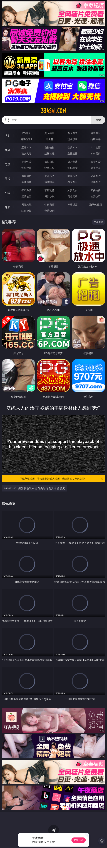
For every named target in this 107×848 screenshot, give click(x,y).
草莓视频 (73, 204)
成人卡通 (73, 161)
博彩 (7, 136)
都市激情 (26, 190)
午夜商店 (49, 204)
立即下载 (79, 840)
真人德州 (49, 133)
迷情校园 (26, 196)
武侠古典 (96, 190)
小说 (7, 193)
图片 (7, 178)
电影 (7, 164)
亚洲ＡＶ (26, 147)
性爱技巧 (96, 196)
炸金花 (49, 139)
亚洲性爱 (26, 161)
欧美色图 (73, 176)
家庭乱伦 (49, 190)
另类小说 (49, 196)
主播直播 (73, 153)
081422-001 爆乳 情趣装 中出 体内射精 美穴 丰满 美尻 (34, 488)
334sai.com (53, 110)
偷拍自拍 (49, 161)
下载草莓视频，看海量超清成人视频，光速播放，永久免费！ (62, 478)
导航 (7, 207)
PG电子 (26, 133)
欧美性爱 (96, 161)
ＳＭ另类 (96, 153)
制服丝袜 (26, 167)
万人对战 (73, 133)
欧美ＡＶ (73, 147)
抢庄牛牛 (96, 139)
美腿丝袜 (26, 182)
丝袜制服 (49, 153)
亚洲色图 (49, 176)
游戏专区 (96, 133)
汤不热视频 (95, 204)
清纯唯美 (49, 182)
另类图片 (96, 182)
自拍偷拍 (49, 147)
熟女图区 (73, 182)
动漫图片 (96, 176)
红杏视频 (26, 210)
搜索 (98, 120)
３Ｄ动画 (96, 147)
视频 (7, 150)
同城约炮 (26, 204)
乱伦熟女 (73, 167)
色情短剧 (49, 210)
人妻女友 (73, 190)
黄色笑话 (73, 196)
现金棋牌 (73, 139)
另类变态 (96, 167)
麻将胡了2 (26, 139)
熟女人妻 (26, 153)
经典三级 (49, 167)
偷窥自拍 (26, 176)
